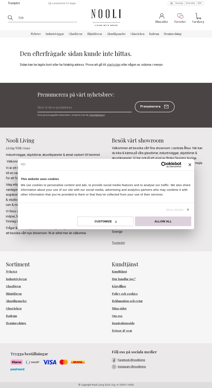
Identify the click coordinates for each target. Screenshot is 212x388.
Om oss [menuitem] (117, 316)
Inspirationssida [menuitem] (123, 323)
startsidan (113, 65)
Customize (106, 221)
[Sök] (12, 18)
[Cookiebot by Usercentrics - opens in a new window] (164, 165)
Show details (175, 209)
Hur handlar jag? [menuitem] (124, 279)
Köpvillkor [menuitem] (119, 286)
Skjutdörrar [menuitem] (94, 34)
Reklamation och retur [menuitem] (127, 301)
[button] (180, 18)
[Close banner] (189, 164)
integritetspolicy (97, 115)
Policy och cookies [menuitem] (125, 294)
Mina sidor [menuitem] (119, 308)
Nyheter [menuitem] (36, 34)
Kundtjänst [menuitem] (119, 271)
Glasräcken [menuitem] (137, 34)
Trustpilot (14, 3)
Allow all (163, 221)
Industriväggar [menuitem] (55, 34)
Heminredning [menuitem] (172, 34)
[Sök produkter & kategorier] (46, 18)
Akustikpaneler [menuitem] (116, 34)
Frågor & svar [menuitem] (122, 330)
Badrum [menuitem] (154, 34)
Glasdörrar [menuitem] (76, 34)
